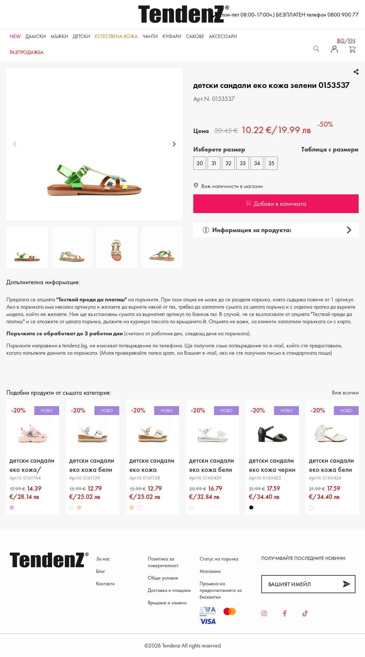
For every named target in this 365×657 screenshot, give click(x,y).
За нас (103, 558)
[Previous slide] (14, 144)
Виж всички (345, 392)
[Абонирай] (346, 584)
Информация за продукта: (244, 230)
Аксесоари (223, 36)
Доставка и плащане (169, 590)
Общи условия (163, 577)
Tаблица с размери (330, 149)
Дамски (35, 36)
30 (199, 163)
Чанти (150, 36)
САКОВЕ (195, 36)
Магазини (210, 571)
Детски (81, 36)
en (351, 40)
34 (257, 163)
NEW (15, 36)
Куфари (171, 36)
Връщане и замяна (167, 602)
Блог (100, 571)
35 (271, 163)
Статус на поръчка (219, 558)
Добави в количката (278, 203)
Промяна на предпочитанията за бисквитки (221, 590)
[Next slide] (174, 144)
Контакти (105, 583)
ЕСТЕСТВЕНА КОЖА (116, 36)
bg (341, 40)
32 (228, 163)
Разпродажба (27, 52)
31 (214, 163)
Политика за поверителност (163, 562)
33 (243, 163)
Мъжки (59, 36)
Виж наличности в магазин (228, 186)
